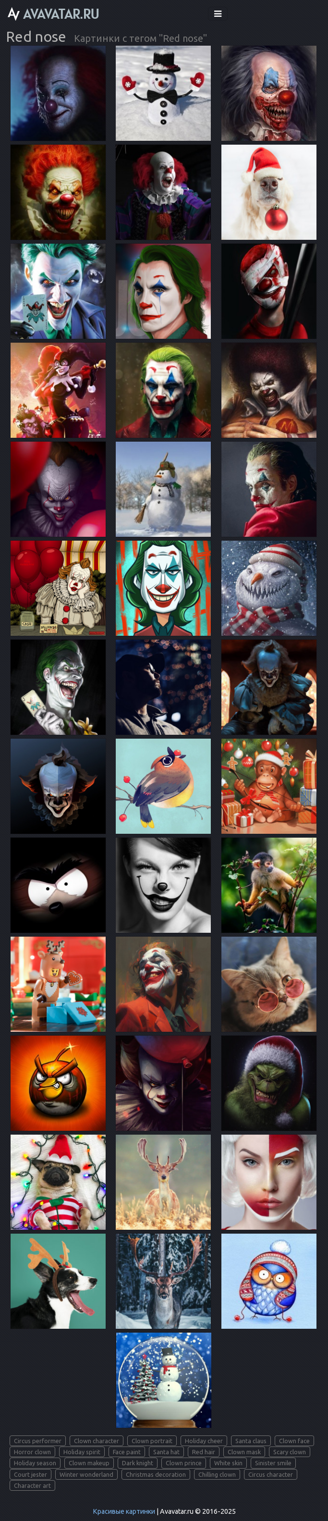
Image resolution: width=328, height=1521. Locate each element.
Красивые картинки (124, 1511)
